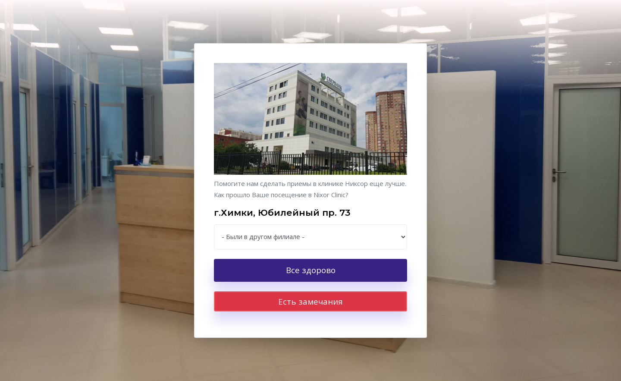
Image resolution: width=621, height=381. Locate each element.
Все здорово (311, 269)
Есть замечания (310, 301)
